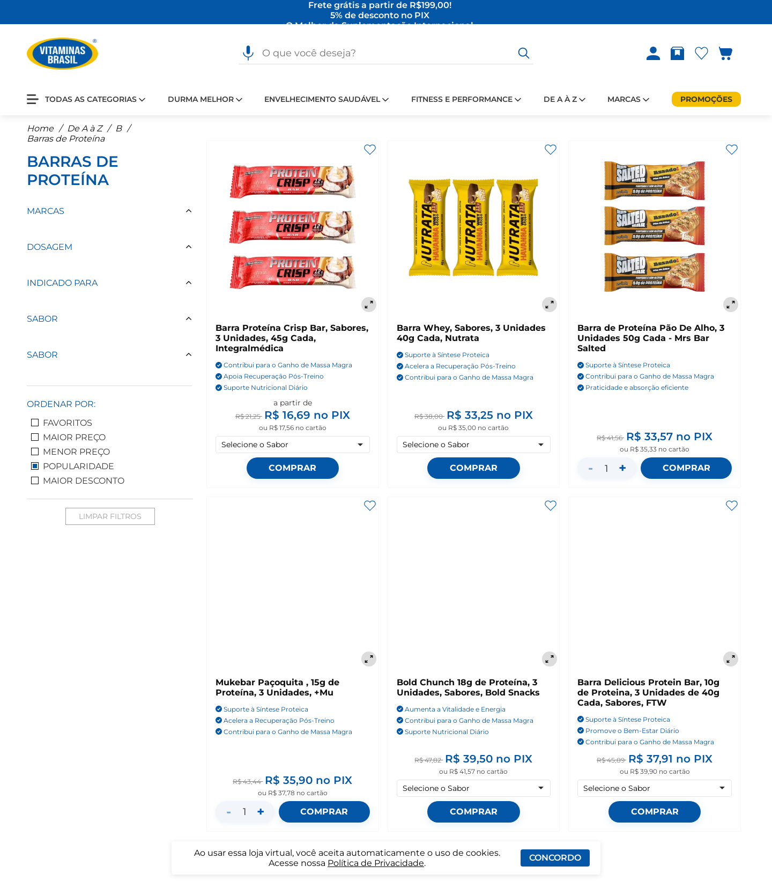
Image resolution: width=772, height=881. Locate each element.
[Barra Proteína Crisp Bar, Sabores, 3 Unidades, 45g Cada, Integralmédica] (292, 228)
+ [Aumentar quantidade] (622, 468)
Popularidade (72, 466)
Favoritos (61, 423)
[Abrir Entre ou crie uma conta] (653, 54)
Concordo (555, 858)
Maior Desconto (77, 481)
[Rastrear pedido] (679, 54)
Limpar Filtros (110, 516)
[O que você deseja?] (523, 53)
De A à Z (84, 128)
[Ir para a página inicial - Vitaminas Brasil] (62, 54)
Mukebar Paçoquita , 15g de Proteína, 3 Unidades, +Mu (277, 687)
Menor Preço (70, 452)
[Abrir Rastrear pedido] (677, 54)
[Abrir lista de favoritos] (703, 54)
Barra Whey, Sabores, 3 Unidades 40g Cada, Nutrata (471, 333)
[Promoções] (706, 99)
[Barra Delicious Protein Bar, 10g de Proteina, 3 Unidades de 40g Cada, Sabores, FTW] (654, 583)
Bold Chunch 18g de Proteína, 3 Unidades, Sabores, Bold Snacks (468, 687)
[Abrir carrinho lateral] (732, 54)
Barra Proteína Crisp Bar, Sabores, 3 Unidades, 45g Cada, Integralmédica (292, 338)
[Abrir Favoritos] (701, 54)
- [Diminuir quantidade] (590, 468)
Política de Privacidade (376, 863)
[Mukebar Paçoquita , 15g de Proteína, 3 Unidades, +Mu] (292, 583)
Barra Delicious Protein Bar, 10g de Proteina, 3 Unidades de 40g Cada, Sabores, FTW (648, 692)
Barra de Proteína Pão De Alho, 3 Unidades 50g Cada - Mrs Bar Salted (650, 338)
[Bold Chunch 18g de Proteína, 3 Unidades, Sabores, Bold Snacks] (474, 583)
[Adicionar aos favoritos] (369, 149)
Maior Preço (68, 437)
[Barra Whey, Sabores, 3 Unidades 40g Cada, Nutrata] (474, 228)
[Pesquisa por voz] (248, 53)
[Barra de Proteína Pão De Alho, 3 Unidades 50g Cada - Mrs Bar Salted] (654, 228)
